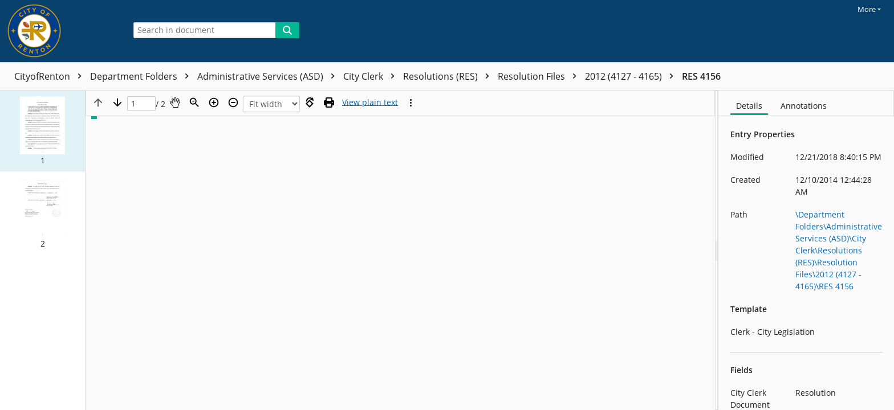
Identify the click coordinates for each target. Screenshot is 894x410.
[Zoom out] (233, 102)
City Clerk (371, 76)
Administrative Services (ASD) (268, 76)
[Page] (141, 104)
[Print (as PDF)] (329, 102)
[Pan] (175, 102)
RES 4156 (701, 76)
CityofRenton (50, 76)
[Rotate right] (309, 102)
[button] (42, 131)
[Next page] (117, 102)
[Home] (60, 31)
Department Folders (142, 76)
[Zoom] (194, 102)
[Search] (287, 30)
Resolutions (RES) (449, 76)
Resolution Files (540, 76)
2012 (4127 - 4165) (632, 76)
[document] (806, 250)
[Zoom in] (214, 102)
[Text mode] (370, 102)
